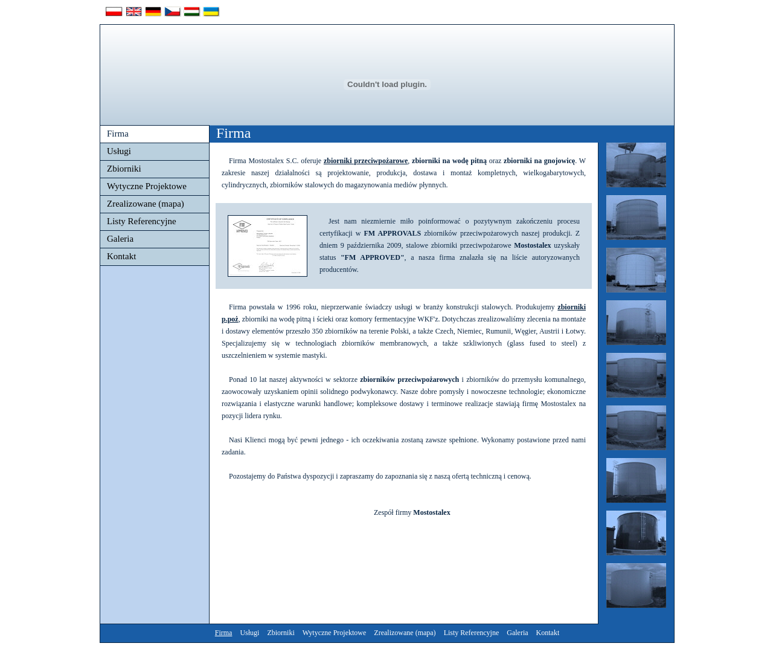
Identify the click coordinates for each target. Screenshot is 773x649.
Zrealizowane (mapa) (145, 203)
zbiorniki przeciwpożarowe (366, 161)
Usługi (119, 151)
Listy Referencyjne (141, 221)
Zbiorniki (124, 168)
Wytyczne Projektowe (147, 186)
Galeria (120, 239)
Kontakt (121, 256)
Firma (118, 133)
